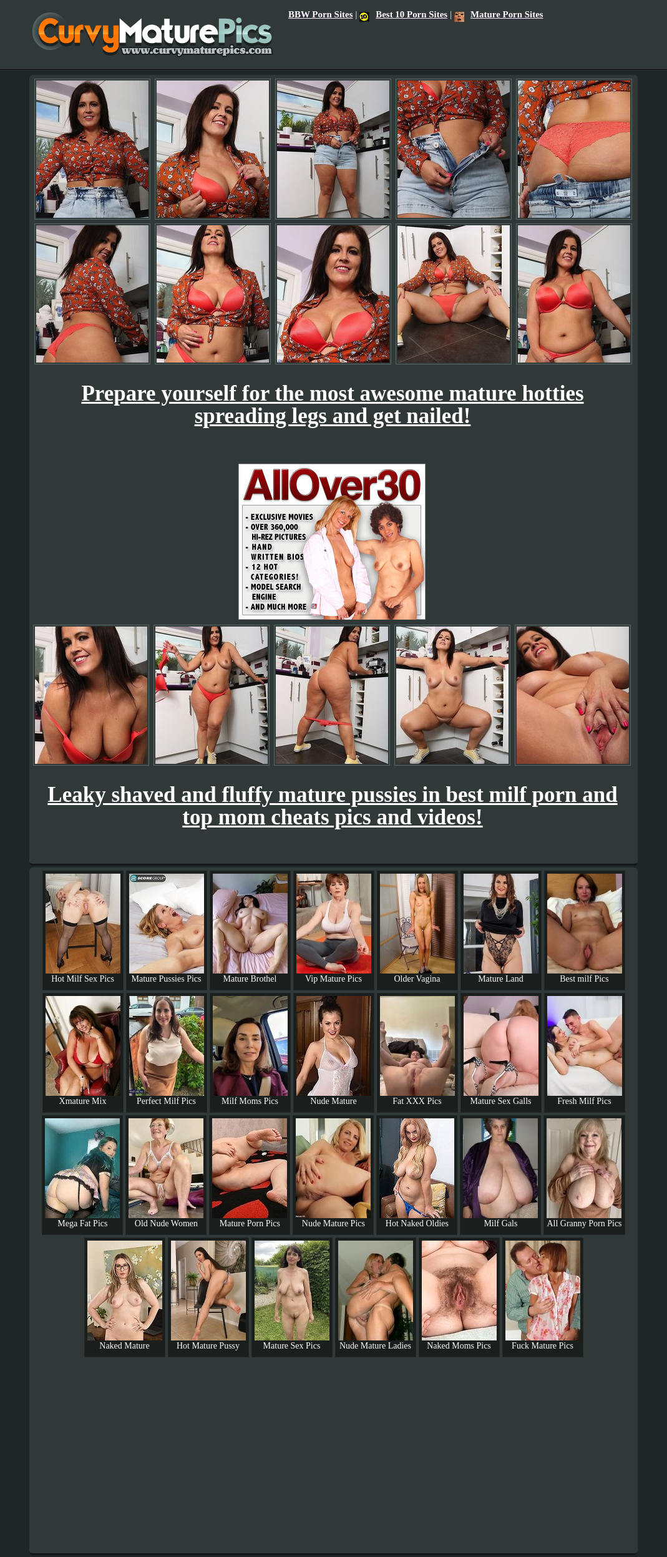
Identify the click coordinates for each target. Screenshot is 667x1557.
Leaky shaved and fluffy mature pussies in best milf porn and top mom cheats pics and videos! (332, 806)
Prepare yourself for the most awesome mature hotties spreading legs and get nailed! (332, 404)
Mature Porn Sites (498, 14)
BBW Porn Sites (320, 14)
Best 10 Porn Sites (403, 14)
